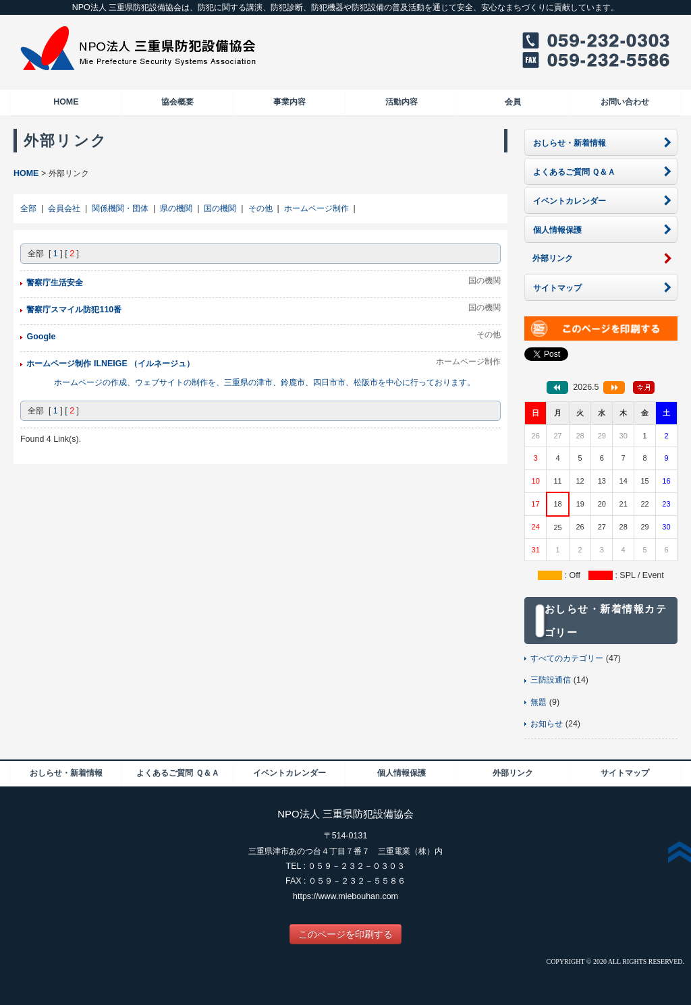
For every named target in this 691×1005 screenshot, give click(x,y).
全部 (28, 208)
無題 (538, 702)
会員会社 (64, 208)
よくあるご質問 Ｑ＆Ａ (177, 773)
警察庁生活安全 (54, 282)
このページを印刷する (345, 934)
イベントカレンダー (289, 773)
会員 (513, 102)
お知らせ (546, 723)
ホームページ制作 (316, 208)
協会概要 (177, 102)
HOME (65, 102)
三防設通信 (550, 680)
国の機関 (220, 208)
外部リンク (513, 773)
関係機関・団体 (120, 208)
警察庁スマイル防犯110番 (73, 309)
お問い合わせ (625, 102)
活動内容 (401, 102)
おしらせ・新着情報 (66, 773)
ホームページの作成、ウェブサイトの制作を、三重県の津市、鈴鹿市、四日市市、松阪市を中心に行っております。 (264, 382)
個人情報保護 (401, 773)
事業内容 (289, 102)
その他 (260, 208)
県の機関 (176, 208)
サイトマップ (625, 773)
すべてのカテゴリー (566, 658)
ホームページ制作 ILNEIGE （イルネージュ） (110, 363)
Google (40, 336)
